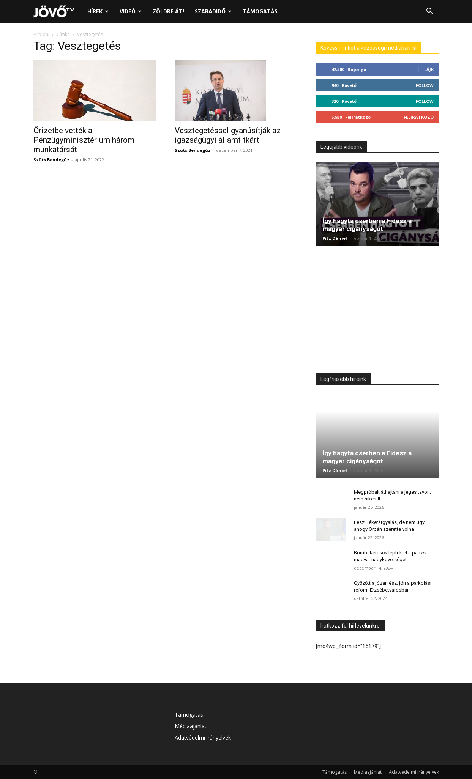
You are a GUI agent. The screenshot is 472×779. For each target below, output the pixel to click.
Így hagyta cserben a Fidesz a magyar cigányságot (367, 225)
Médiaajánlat (191, 726)
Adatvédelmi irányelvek (203, 737)
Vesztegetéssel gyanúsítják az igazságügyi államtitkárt (228, 135)
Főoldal (41, 34)
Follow (425, 85)
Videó (131, 11)
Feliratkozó (419, 117)
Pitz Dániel (334, 238)
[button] (430, 12)
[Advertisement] (377, 311)
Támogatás (260, 11)
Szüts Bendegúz (51, 159)
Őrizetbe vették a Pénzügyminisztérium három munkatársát (83, 140)
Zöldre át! (168, 11)
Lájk (429, 69)
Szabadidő (213, 11)
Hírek (98, 11)
